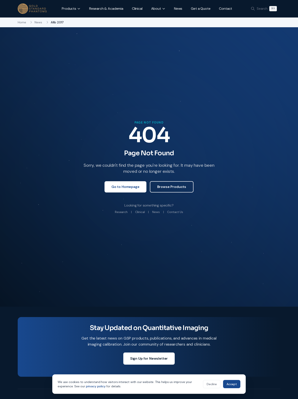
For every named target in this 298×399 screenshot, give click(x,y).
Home (22, 22)
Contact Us (175, 212)
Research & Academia (106, 8)
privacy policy (96, 386)
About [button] (158, 8)
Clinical (137, 8)
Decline (212, 384)
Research (121, 212)
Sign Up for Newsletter (149, 358)
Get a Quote (200, 8)
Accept (232, 384)
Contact (225, 8)
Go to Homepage (125, 186)
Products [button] (71, 8)
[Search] (263, 8)
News (178, 8)
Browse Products (171, 186)
